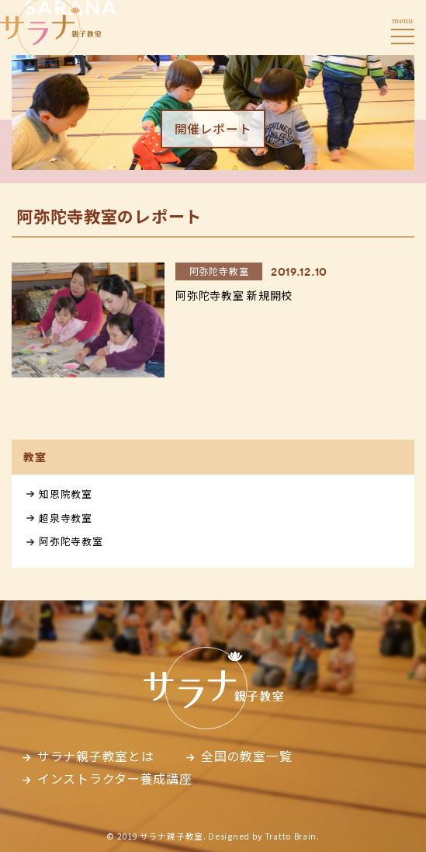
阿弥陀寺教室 (70, 541)
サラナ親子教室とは (95, 756)
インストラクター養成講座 (114, 779)
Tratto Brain (291, 836)
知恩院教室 (65, 493)
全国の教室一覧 (246, 756)
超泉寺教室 (65, 517)
